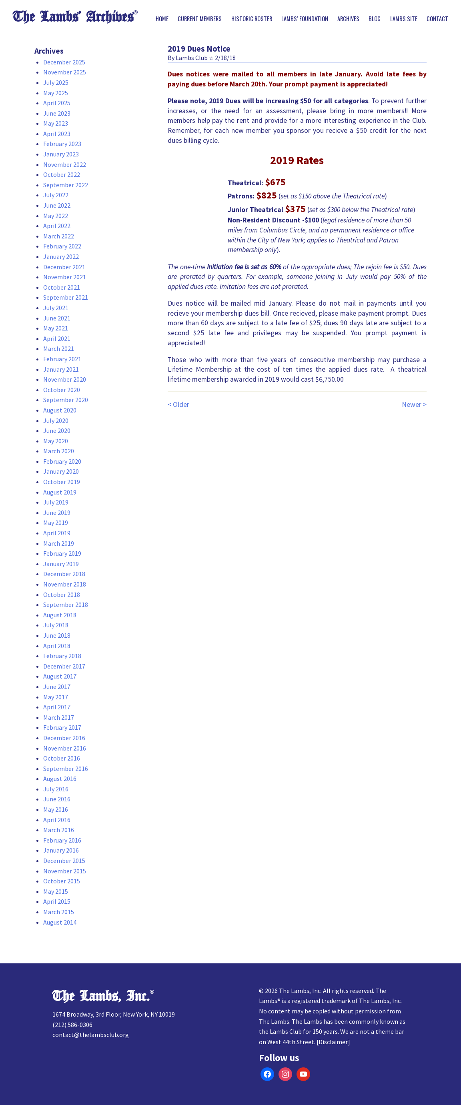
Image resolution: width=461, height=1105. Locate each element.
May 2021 (55, 328)
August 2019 (59, 492)
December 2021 (64, 267)
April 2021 (56, 338)
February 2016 (62, 840)
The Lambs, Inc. (101, 996)
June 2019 (56, 512)
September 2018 (65, 605)
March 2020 (58, 451)
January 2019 (61, 564)
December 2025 (64, 62)
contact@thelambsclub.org (90, 1035)
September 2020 (65, 400)
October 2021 (61, 287)
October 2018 (61, 595)
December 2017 (64, 666)
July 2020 (55, 420)
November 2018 (64, 584)
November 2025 (64, 72)
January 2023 (61, 154)
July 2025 (55, 82)
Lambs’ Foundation (304, 19)
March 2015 (58, 912)
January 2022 (61, 256)
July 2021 (55, 308)
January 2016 (61, 850)
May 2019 (55, 522)
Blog (375, 19)
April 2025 (56, 103)
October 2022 (61, 174)
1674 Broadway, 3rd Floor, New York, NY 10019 (113, 1014)
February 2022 (62, 246)
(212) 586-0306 (72, 1025)
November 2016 (64, 748)
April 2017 (56, 707)
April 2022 (56, 226)
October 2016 (61, 758)
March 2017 (58, 717)
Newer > (414, 404)
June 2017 (56, 687)
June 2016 (56, 799)
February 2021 (62, 359)
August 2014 (59, 922)
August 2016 (59, 779)
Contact (437, 19)
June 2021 (56, 318)
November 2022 (64, 164)
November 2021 (64, 277)
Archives (348, 19)
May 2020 (55, 441)
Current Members (200, 19)
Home (162, 19)
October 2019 (61, 482)
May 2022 (55, 216)
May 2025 (55, 93)
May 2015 (55, 891)
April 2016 (56, 820)
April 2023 (56, 134)
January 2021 (61, 369)
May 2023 (55, 123)
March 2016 (58, 830)
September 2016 (65, 769)
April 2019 (56, 533)
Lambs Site (403, 19)
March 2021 (58, 348)
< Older (178, 404)
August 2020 (59, 410)
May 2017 (55, 697)
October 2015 (61, 881)
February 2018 (62, 656)
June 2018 (56, 635)
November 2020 (64, 379)
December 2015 (64, 861)
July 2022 (55, 195)
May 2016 (55, 809)
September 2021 (65, 297)
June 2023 (56, 113)
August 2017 (59, 676)
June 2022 (56, 205)
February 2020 (62, 461)
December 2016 (64, 738)
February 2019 (62, 553)
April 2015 (56, 901)
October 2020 (61, 390)
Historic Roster (251, 19)
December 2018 (64, 574)
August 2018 (59, 615)
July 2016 (55, 789)
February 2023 (62, 144)
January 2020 (61, 471)
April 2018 (56, 646)
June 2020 (56, 430)
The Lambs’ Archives (73, 17)
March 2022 (58, 236)
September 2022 (65, 185)
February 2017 (62, 727)
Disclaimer (333, 1042)
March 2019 (58, 543)
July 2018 (55, 625)
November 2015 (64, 871)
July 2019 (55, 502)
